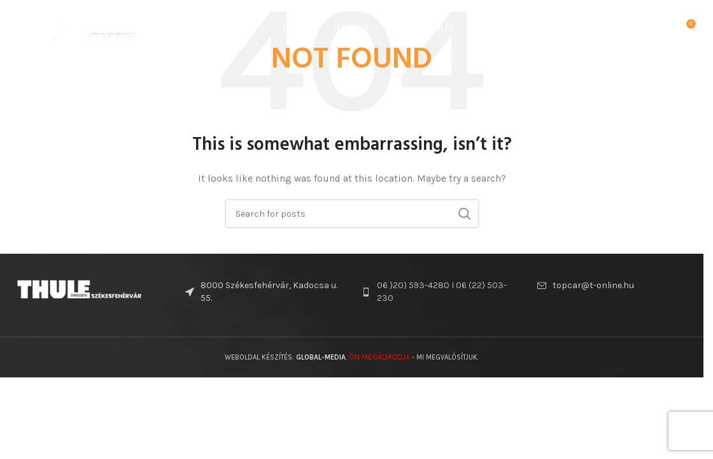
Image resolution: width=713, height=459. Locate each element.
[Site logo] (76, 27)
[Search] (658, 28)
